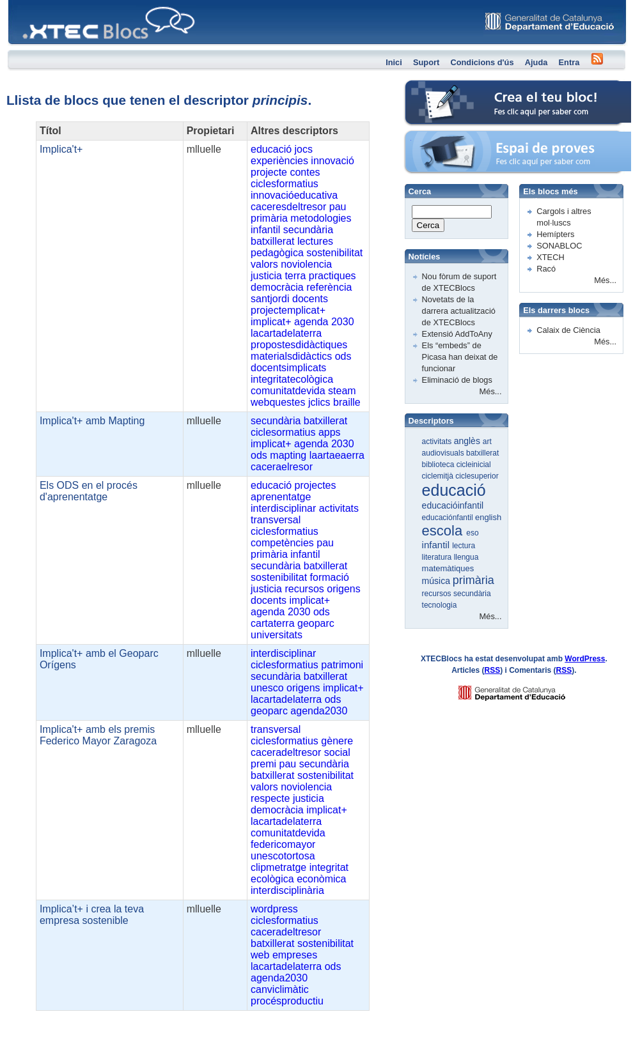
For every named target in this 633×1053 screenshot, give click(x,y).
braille (347, 402)
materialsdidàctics (291, 356)
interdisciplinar (283, 508)
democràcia (277, 287)
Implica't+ (61, 149)
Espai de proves (434, 137)
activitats (339, 508)
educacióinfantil (453, 505)
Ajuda (536, 62)
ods (343, 356)
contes (305, 172)
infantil (265, 229)
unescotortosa (283, 855)
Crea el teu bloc (433, 86)
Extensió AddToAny (457, 334)
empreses (294, 954)
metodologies (320, 218)
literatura (438, 557)
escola (444, 531)
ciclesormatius (283, 432)
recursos (304, 588)
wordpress (274, 908)
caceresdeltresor (288, 206)
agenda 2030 (324, 321)
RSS (493, 670)
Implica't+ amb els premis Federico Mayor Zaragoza (98, 735)
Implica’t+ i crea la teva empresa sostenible (92, 914)
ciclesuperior (476, 476)
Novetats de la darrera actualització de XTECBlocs (459, 311)
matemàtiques (448, 568)
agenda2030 (318, 710)
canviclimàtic (280, 989)
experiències (279, 160)
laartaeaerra (336, 455)
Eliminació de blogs (457, 380)
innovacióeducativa (294, 195)
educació (271, 149)
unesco (267, 687)
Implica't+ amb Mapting (92, 420)
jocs (304, 149)
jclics (319, 402)
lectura (463, 545)
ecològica (272, 878)
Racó (546, 268)
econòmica (321, 878)
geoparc (315, 623)
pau (338, 206)
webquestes (278, 402)
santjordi (270, 298)
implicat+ (271, 321)
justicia (266, 275)
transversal (276, 519)
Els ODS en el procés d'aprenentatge (88, 491)
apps (329, 432)
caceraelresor (282, 466)
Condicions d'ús (481, 62)
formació (329, 577)
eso (472, 532)
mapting (288, 455)
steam (342, 390)
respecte (270, 798)
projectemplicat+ (288, 310)
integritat (328, 867)
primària (269, 218)
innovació (332, 160)
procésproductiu (287, 1000)
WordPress (585, 658)
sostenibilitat (334, 252)
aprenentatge (281, 496)
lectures (315, 241)
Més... (491, 391)
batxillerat (272, 241)
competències (282, 542)
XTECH (550, 257)
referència (329, 287)
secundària (308, 229)
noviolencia (306, 264)
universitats (276, 634)
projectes (315, 485)
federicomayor (283, 844)
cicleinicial (474, 464)
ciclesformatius (284, 183)
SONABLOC (559, 245)
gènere (337, 740)
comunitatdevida (288, 390)
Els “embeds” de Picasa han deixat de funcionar (460, 357)
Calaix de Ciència (568, 330)
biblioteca (439, 464)
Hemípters (555, 234)
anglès (468, 441)
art (487, 441)
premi (263, 763)
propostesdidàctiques (299, 344)
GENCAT (524, 689)
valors (264, 264)
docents (310, 298)
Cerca (428, 225)
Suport (426, 62)
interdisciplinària (287, 890)
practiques (332, 275)
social (337, 752)
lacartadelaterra (286, 333)
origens (343, 588)
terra (295, 275)
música (437, 581)
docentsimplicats (288, 367)
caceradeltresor (286, 752)
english (488, 517)
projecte (269, 172)
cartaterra (272, 623)
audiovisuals (444, 453)
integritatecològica (292, 379)
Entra (569, 62)
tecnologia (439, 605)
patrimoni (342, 664)
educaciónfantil (448, 517)
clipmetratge (278, 867)
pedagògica (277, 252)
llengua (466, 557)
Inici (394, 62)
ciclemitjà (439, 476)
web (260, 954)
